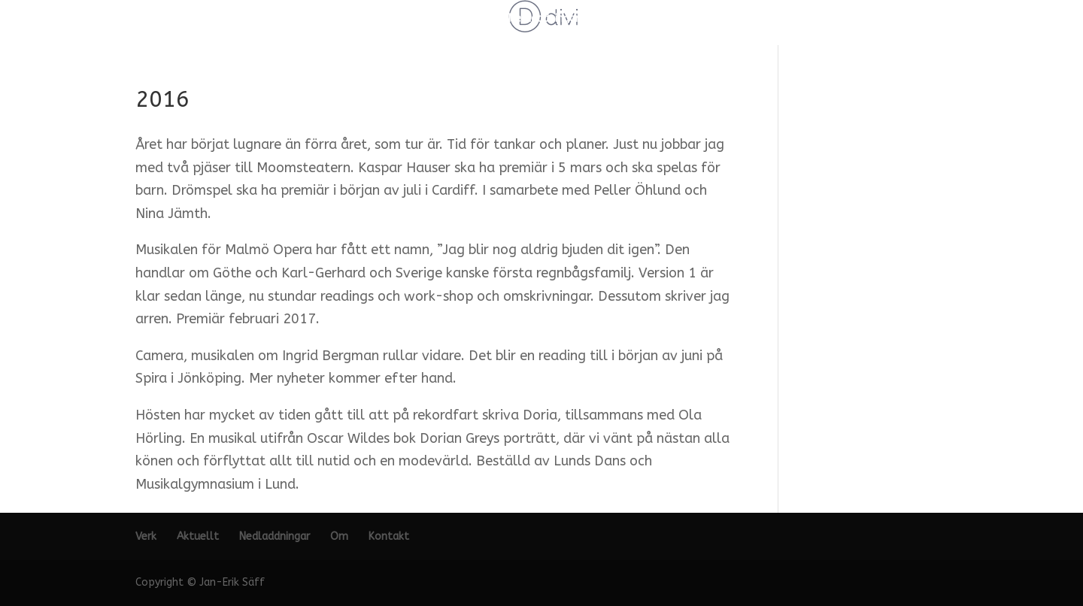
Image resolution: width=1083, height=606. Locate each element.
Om (608, 19)
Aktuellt (467, 19)
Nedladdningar (543, 19)
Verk (415, 19)
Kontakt (658, 19)
